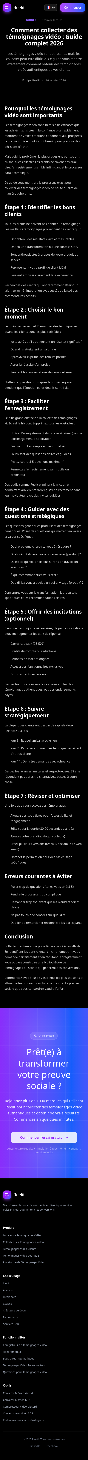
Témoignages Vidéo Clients (19, 1249)
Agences (8, 1290)
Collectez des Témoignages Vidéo (23, 1242)
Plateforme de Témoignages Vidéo (23, 1262)
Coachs (7, 1303)
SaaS (6, 1283)
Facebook (52, 1446)
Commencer (72, 7)
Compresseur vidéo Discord (20, 1406)
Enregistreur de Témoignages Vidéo (25, 1345)
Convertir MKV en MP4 (17, 1400)
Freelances (9, 1297)
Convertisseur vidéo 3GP (18, 1413)
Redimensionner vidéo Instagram (22, 1420)
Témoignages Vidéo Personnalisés (24, 1365)
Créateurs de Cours (14, 1310)
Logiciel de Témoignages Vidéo (22, 1235)
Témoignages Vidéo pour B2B (21, 1255)
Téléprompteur (12, 1352)
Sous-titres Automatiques (18, 1358)
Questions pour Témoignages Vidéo (24, 1372)
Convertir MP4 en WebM (18, 1393)
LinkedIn (35, 1446)
